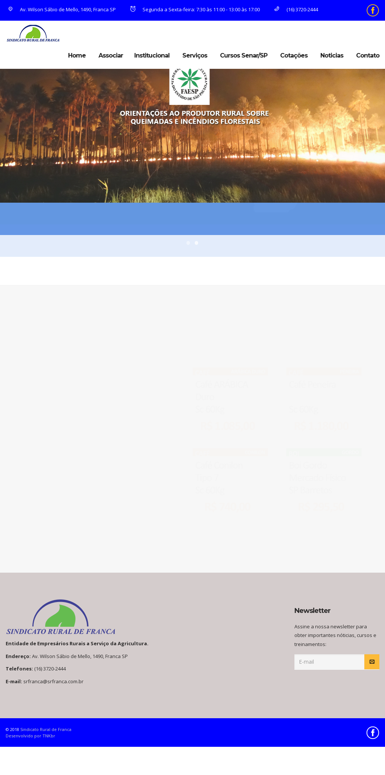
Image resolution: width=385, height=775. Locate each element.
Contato (367, 55)
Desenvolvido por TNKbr (30, 736)
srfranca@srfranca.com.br (53, 681)
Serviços (194, 55)
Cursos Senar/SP (243, 55)
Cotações (294, 55)
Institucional (152, 55)
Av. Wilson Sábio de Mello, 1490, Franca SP (61, 9)
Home (77, 55)
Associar (111, 55)
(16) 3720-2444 (295, 9)
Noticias (331, 55)
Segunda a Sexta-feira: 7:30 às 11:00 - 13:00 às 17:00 (194, 9)
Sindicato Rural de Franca (45, 729)
